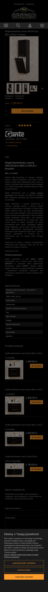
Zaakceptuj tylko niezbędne (24, 563)
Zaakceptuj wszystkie (24, 577)
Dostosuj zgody (24, 570)
